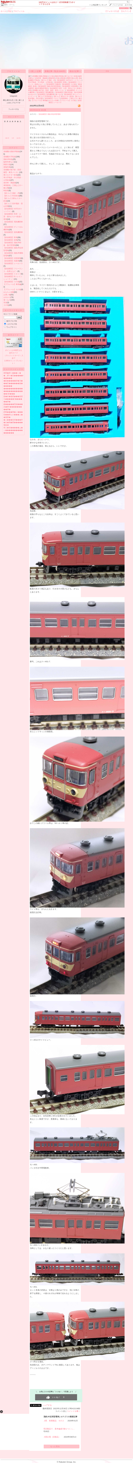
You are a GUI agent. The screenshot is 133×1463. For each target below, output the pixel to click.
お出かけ (6, 297)
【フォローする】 (112, 11)
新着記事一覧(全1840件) (55, 71)
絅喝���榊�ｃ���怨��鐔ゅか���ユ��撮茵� (13, 414)
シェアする (47, 1405)
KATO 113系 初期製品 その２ (49, 1421)
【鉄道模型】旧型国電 (12, 258)
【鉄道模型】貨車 (10, 240)
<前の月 (7, 138)
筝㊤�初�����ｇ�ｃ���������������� (13, 430)
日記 (10, 11)
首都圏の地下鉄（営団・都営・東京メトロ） (49, 90)
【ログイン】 (126, 11)
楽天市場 (128, 5)
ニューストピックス (13, 369)
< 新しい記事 (35, 71)
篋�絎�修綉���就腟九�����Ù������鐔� (13, 399)
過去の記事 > (75, 71)
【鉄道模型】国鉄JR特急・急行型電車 (68, 92)
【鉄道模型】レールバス (13, 263)
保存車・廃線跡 (9, 183)
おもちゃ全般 (8, 292)
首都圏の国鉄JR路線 (11, 151)
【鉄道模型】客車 (10, 237)
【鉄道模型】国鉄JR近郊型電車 (48, 86)
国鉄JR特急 (8, 159)
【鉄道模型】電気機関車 (13, 222)
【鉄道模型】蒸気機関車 (13, 232)
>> (98, 5)
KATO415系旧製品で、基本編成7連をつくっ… (55, 1429)
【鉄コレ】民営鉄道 (11, 196)
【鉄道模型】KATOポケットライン (68, 80)
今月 (13, 138)
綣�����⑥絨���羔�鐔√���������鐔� (13, 406)
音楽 (5, 303)
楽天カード (13, 335)
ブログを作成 (117, 5)
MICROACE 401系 (38, 110)
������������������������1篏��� (13, 391)
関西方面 (6, 164)
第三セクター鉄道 (10, 175)
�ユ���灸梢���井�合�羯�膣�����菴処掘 (13, 422)
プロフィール (18, 11)
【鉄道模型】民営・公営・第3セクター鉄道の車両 (12, 216)
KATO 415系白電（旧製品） (47, 1437)
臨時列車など (8, 162)
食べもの (6, 300)
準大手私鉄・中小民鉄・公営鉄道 (40, 82)
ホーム (3, 11)
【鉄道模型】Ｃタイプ (12, 274)
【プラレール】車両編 (12, 284)
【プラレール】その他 (12, 289)
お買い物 (6, 295)
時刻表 (6, 191)
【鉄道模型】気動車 (11, 261)
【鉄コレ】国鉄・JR (11, 193)
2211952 (124, 8)
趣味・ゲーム (9, 5)
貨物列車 (6, 167)
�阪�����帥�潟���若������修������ (13, 383)
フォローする (13, 109)
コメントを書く (73, 1411)
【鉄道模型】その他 (11, 282)
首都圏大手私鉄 (9, 157)
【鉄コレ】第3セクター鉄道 (63, 96)
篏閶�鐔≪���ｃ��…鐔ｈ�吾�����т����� (13, 375)
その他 (6, 305)
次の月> (19, 138)
